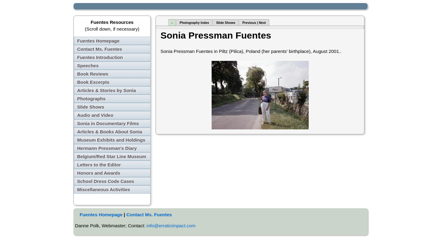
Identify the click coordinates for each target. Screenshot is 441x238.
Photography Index (194, 22)
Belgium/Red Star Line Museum (111, 156)
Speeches (88, 65)
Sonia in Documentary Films (108, 123)
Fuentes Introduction (100, 57)
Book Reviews (92, 73)
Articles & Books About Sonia (109, 131)
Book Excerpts (93, 82)
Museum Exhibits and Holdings (111, 140)
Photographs (91, 98)
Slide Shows (90, 107)
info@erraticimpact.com (171, 225)
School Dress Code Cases (105, 181)
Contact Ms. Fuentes (99, 49)
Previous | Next (254, 22)
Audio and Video (95, 115)
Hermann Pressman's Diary (107, 148)
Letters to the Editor (99, 164)
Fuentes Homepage (98, 40)
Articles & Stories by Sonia (106, 90)
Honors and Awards (98, 173)
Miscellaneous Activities (103, 189)
